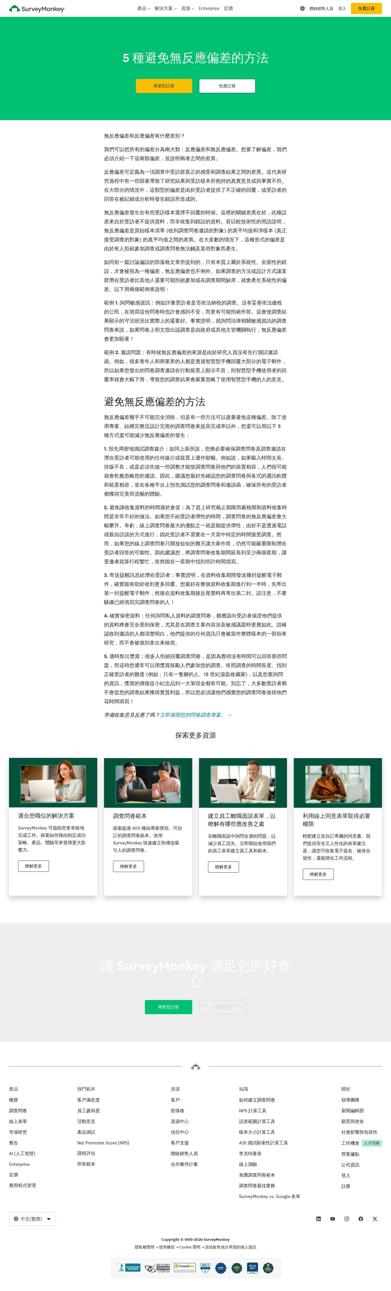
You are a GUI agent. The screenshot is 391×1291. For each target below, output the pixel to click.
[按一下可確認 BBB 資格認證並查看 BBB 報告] (129, 1270)
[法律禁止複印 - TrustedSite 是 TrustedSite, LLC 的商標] (185, 1270)
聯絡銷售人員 (321, 8)
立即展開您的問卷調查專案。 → (196, 715)
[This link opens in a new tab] (319, 1218)
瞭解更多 (33, 866)
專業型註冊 (163, 86)
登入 (342, 8)
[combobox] (32, 1219)
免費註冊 (366, 8)
